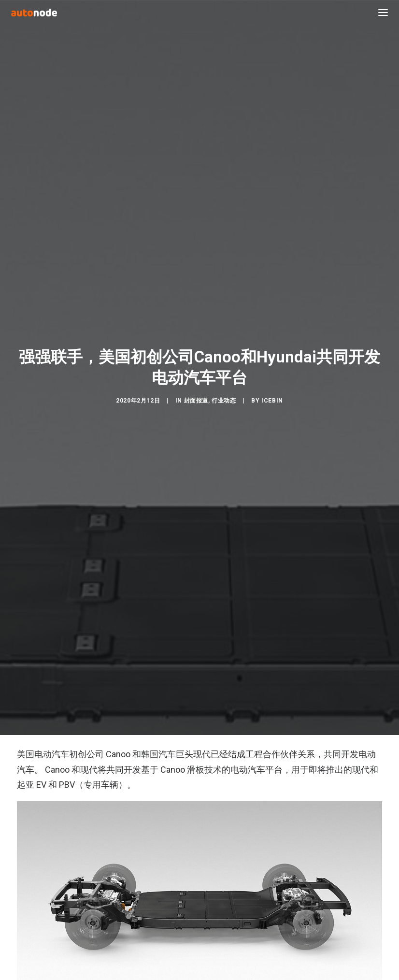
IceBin (272, 394)
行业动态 (224, 394)
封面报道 (196, 394)
